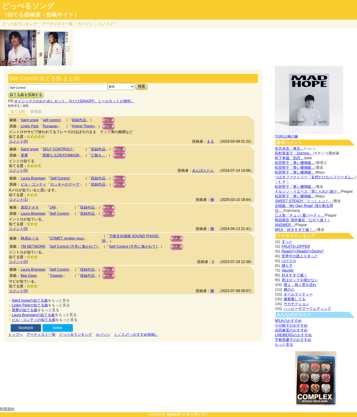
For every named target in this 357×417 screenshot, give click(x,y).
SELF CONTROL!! (58, 149)
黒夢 (24, 155)
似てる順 (17, 112)
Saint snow (29, 120)
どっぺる (19, 24)
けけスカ (289, 261)
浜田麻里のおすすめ (291, 330)
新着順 (36, 112)
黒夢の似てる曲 (24, 310)
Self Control (59, 178)
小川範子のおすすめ (291, 325)
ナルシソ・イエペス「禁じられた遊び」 (307, 191)
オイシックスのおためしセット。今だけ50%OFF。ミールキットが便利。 (74, 101)
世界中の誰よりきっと (300, 256)
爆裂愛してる (295, 299)
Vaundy (288, 270)
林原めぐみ (30, 238)
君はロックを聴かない (300, 280)
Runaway (50, 126)
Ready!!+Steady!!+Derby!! (303, 251)
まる (210, 141)
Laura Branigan (33, 178)
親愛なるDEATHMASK (61, 155)
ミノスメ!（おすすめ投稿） (136, 334)
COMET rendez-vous (67, 238)
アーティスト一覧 (41, 334)
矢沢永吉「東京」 (289, 148)
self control (51, 120)
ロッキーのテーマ (64, 184)
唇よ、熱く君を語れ (300, 285)
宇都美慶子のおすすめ (293, 340)
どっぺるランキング (75, 334)
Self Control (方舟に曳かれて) (74, 246)
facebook (25, 328)
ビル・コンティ (33, 184)
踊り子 (287, 266)
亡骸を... (98, 155)
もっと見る (284, 344)
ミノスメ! (106, 24)
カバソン (85, 24)
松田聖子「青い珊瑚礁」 (295, 163)
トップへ (15, 334)
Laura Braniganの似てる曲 (33, 315)
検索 (141, 86)
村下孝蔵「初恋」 (289, 158)
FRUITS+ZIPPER (296, 246)
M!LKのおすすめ (288, 321)
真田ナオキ (30, 207)
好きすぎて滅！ (294, 275)
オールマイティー (298, 294)
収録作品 (79, 120)
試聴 (108, 120)
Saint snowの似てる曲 (30, 300)
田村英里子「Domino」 (294, 153)
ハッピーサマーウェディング (307, 309)
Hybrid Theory (83, 126)
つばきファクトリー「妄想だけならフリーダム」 (315, 177)
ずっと (287, 242)
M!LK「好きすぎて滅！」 (295, 230)
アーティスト (57, 24)
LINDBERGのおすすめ (293, 335)
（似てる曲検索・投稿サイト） (40, 15)
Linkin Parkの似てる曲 (30, 305)
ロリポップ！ (197, 414)
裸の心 (289, 289)
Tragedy (56, 276)
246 (53, 207)
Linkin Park (30, 126)
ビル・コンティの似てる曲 (34, 320)
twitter (58, 328)
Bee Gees (29, 276)
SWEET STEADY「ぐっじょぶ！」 (303, 201)
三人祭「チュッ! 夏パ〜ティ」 (299, 215)
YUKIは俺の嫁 (286, 136)
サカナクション (296, 304)
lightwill (173, 414)
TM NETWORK (33, 246)
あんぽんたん (203, 170)
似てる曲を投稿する (26, 95)
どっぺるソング (28, 6)
